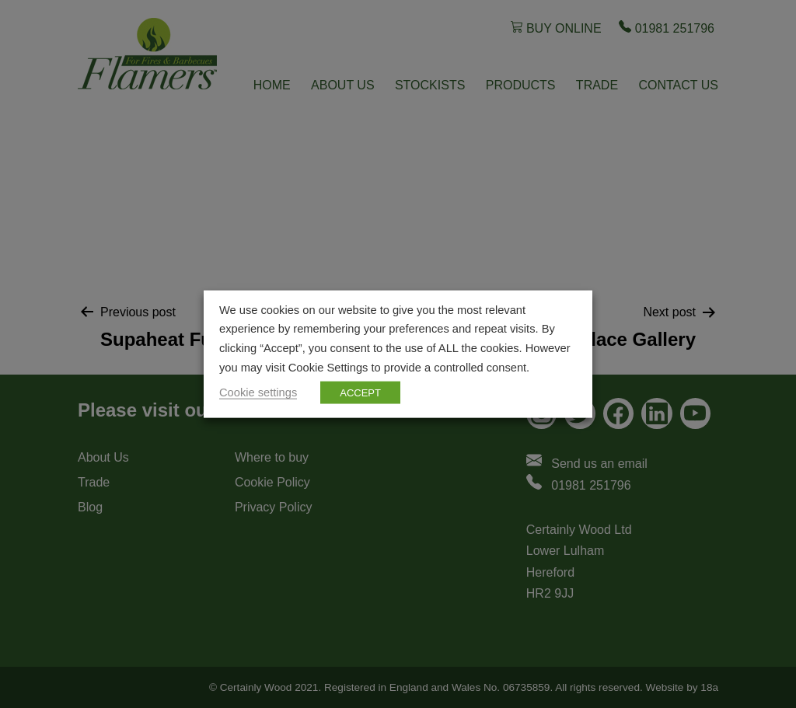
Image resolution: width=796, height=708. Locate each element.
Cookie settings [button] (258, 392)
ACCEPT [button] (360, 393)
